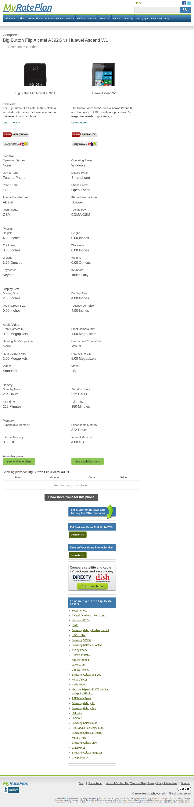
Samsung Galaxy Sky (84, 708)
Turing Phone (80, 650)
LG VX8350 (78, 664)
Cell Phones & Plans (15, 18)
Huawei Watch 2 (81, 654)
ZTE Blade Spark (81, 698)
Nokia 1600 (78, 684)
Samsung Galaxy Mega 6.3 (87, 752)
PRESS (138, 3)
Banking (128, 18)
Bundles (117, 18)
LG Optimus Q (80, 757)
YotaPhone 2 (79, 610)
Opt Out (184, 789)
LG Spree (77, 718)
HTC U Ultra (78, 635)
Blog (167, 18)
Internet (70, 18)
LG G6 (75, 625)
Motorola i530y (81, 620)
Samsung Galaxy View (84, 742)
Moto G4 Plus (80, 679)
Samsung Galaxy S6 (83, 703)
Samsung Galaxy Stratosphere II (90, 630)
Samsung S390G (81, 640)
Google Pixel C (80, 669)
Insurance (156, 18)
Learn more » (11, 122)
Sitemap (185, 783)
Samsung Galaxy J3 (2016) (87, 732)
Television (104, 18)
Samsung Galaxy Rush (84, 723)
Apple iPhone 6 (81, 659)
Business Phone (54, 18)
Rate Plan (27, 7)
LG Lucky (77, 713)
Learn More (77, 534)
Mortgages (142, 18)
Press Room (95, 783)
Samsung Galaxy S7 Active (87, 645)
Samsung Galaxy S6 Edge (86, 674)
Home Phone (35, 18)
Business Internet (86, 18)
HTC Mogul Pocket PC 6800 (88, 727)
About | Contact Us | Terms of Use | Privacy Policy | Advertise (141, 783)
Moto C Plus (79, 737)
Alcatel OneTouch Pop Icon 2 (89, 615)
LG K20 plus (78, 747)
